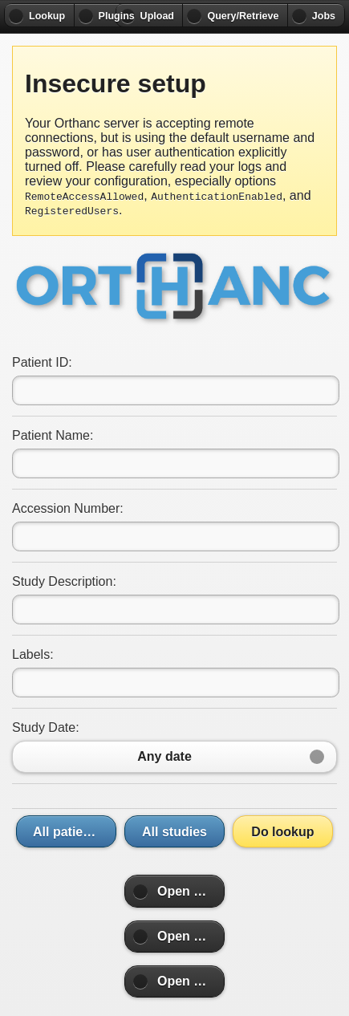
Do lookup (282, 831)
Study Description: (64, 581)
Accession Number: (68, 508)
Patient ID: (42, 362)
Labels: (33, 654)
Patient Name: (52, 435)
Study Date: (45, 727)
